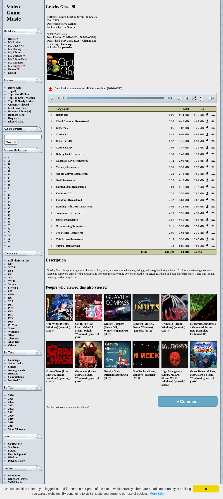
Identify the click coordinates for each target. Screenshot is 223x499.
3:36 (171, 121)
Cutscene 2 (62, 127)
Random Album (17, 111)
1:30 (171, 154)
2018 (11, 422)
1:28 (171, 173)
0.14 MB (184, 114)
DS (10, 297)
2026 (11, 395)
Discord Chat (16, 121)
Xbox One (14, 342)
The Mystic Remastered (69, 232)
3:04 (171, 186)
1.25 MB (199, 127)
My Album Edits (17, 59)
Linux (62, 17)
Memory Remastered (68, 167)
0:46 (171, 134)
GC (10, 274)
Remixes (13, 373)
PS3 (10, 311)
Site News (13, 447)
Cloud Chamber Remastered (72, 121)
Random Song (16, 114)
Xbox (11, 335)
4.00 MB (199, 245)
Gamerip (66, 44)
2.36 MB (199, 232)
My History (14, 49)
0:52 (171, 141)
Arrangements (16, 370)
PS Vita (12, 325)
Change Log (89, 40)
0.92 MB (184, 134)
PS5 (10, 318)
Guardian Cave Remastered (72, 160)
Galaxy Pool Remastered (70, 154)
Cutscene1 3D (64, 141)
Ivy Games (69, 23)
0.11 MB (199, 114)
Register (13, 38)
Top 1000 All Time (18, 94)
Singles (12, 366)
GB (10, 291)
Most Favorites (17, 108)
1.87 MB (184, 127)
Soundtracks (15, 363)
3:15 (171, 239)
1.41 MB (184, 141)
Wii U (11, 280)
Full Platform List (18, 260)
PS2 (10, 308)
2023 (11, 405)
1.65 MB (199, 173)
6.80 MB (184, 219)
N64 (10, 270)
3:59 (171, 219)
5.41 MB (184, 186)
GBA (11, 294)
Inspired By (15, 380)
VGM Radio (15, 482)
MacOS (71, 17)
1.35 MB (199, 160)
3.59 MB (199, 226)
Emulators (14, 475)
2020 (11, 415)
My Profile (14, 42)
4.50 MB (199, 219)
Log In (12, 72)
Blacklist (13, 457)
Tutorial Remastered (68, 245)
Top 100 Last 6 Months (21, 97)
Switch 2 (13, 287)
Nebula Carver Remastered (72, 173)
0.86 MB (199, 134)
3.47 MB (199, 186)
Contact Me (15, 443)
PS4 (10, 314)
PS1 (10, 304)
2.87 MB (199, 193)
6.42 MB (184, 121)
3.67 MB (199, 239)
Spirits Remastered (67, 219)
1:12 (171, 160)
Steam (11, 328)
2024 (11, 402)
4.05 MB (199, 121)
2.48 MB (184, 154)
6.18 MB (184, 180)
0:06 (171, 114)
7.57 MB (184, 213)
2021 (11, 412)
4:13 (171, 213)
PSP (10, 321)
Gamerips (14, 360)
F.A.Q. (12, 450)
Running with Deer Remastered (74, 206)
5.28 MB (184, 206)
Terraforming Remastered (71, 226)
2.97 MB (199, 167)
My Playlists (17, 66)
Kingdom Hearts (18, 478)
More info (156, 493)
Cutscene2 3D (64, 147)
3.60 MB (184, 200)
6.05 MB (184, 245)
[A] (29, 111)
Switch (12, 284)
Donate (14, 69)
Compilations (16, 377)
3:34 (171, 245)
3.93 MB (184, 167)
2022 (11, 408)
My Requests (15, 62)
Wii (10, 277)
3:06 (171, 206)
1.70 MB (199, 154)
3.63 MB (184, 232)
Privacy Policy (16, 460)
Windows (13, 331)
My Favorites (16, 45)
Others (12, 345)
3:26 (171, 180)
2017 (11, 425)
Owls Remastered (66, 180)
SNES (11, 267)
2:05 (171, 232)
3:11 (171, 226)
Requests (13, 118)
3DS (10, 301)
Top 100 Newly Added (20, 101)
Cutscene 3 (62, 134)
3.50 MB (184, 193)
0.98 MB (199, 141)
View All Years (16, 429)
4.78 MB (199, 213)
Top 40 (12, 91)
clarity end (62, 114)
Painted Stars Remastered (71, 186)
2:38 (171, 167)
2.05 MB (184, 160)
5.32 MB (184, 226)
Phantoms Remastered (69, 200)
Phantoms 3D (63, 193)
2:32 (171, 193)
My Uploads (16, 55)
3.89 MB (199, 180)
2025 (11, 398)
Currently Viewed (18, 104)
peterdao (67, 47)
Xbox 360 (13, 338)
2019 (11, 419)
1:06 (171, 127)
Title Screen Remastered (70, 239)
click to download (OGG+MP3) (104, 88)
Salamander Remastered (70, 213)
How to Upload (17, 454)
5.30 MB (184, 239)
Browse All (14, 87)
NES (10, 264)
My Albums (15, 52)
